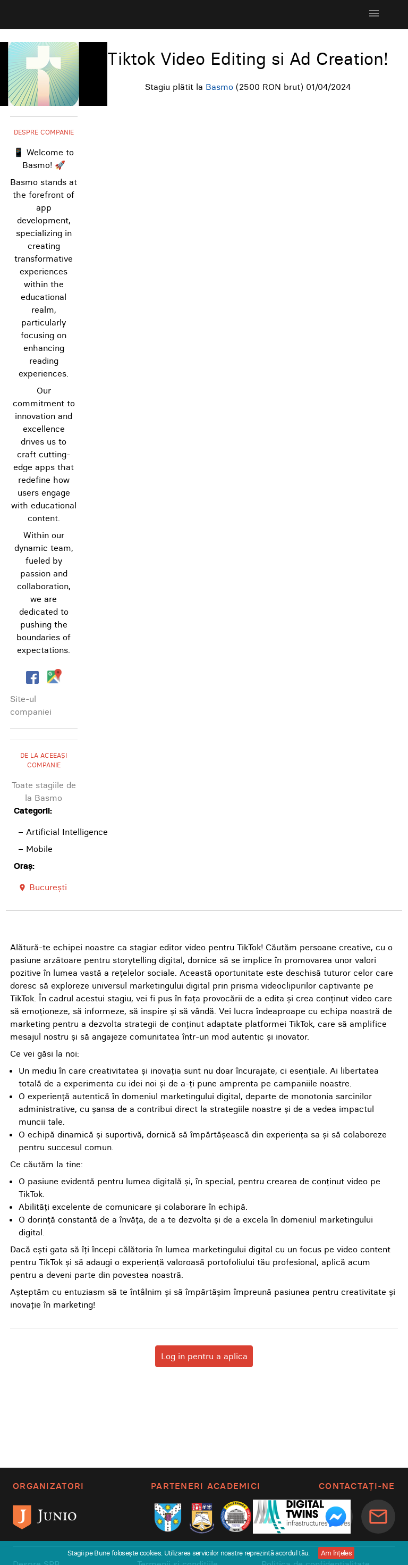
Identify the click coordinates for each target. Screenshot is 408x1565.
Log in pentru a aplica (204, 1356)
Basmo (219, 86)
